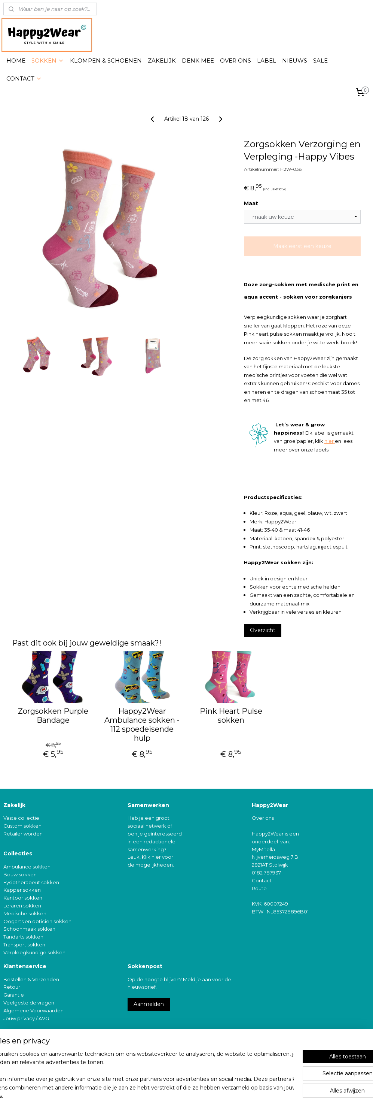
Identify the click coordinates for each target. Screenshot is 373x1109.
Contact (262, 880)
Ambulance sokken (27, 867)
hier (329, 441)
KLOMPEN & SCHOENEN (106, 60)
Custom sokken (22, 826)
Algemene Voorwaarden (33, 1010)
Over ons (263, 818)
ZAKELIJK (162, 60)
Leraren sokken (22, 906)
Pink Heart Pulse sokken (231, 716)
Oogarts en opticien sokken (37, 921)
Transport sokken (24, 945)
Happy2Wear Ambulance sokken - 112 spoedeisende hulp (142, 725)
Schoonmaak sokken (29, 929)
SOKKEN (47, 60)
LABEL (266, 60)
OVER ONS (235, 60)
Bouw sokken (20, 874)
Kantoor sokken (22, 898)
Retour (11, 987)
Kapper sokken (22, 890)
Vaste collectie (21, 818)
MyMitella (263, 849)
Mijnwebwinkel (263, 1095)
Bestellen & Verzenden (31, 979)
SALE (320, 60)
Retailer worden (23, 834)
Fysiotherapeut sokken (31, 882)
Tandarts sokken (23, 937)
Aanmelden (149, 1004)
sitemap (157, 1095)
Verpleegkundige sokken (34, 952)
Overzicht (262, 630)
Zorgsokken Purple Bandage (53, 716)
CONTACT (24, 78)
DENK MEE (198, 60)
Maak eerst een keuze (302, 246)
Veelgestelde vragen (28, 1003)
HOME (15, 60)
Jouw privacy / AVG (26, 1018)
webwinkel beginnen (198, 1095)
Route (259, 888)
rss (170, 1095)
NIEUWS (294, 60)
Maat (251, 203)
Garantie (13, 995)
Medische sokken (24, 913)
